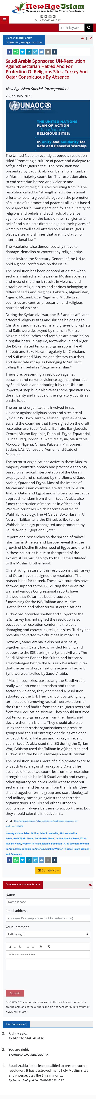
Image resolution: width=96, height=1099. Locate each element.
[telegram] (35, 51)
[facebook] (9, 51)
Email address (16, 910)
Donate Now (48, 870)
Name (10, 894)
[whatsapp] (16, 51)
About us (56, 1096)
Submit (15, 976)
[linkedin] (29, 51)
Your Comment (17, 927)
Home (9, 1096)
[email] (48, 51)
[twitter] (22, 51)
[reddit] (41, 51)
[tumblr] (54, 51)
